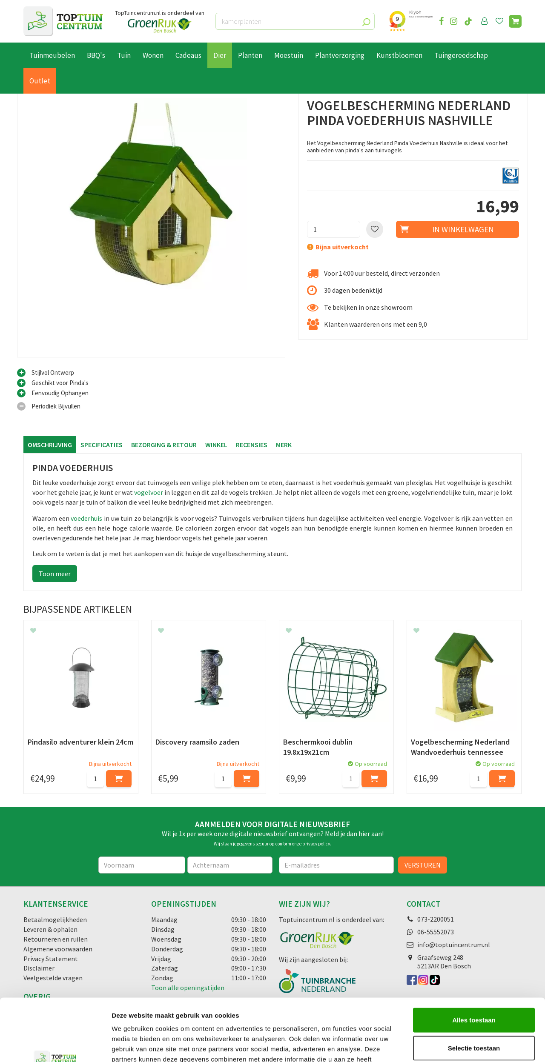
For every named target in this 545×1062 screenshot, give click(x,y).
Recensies (251, 444)
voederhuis (86, 518)
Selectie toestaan (474, 989)
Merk (284, 444)
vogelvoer (148, 492)
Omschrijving (50, 444)
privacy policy (316, 844)
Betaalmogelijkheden (55, 919)
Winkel (216, 444)
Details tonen (460, 1045)
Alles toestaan (474, 961)
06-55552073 (435, 932)
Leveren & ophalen (50, 929)
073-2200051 (435, 919)
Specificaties (101, 444)
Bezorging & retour (164, 444)
